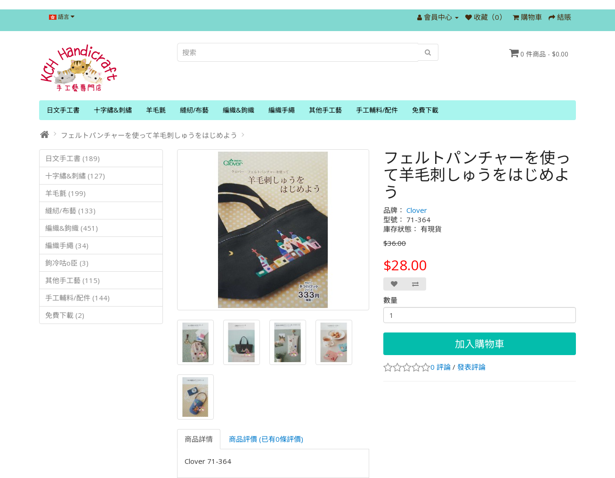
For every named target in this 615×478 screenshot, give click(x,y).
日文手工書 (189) (72, 158)
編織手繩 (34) (67, 245)
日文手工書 (63, 109)
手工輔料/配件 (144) (77, 297)
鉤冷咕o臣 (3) (67, 262)
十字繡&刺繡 (113, 109)
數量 (390, 300)
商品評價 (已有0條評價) (266, 439)
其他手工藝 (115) (72, 280)
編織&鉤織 (238, 109)
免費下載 (425, 109)
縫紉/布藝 (194, 109)
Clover (416, 210)
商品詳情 (199, 439)
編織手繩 (281, 109)
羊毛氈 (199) (65, 193)
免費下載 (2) (64, 315)
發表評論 (471, 367)
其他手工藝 (325, 109)
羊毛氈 (156, 109)
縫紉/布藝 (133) (70, 210)
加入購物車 (479, 343)
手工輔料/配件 (377, 109)
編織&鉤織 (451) (71, 228)
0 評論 (440, 367)
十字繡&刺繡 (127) (75, 175)
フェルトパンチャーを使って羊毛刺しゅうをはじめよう (149, 135)
